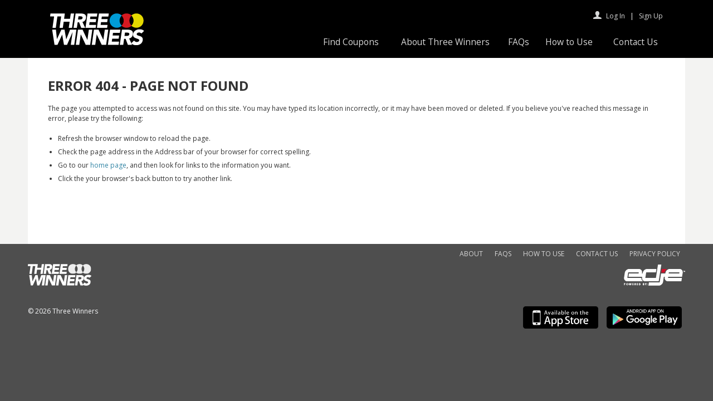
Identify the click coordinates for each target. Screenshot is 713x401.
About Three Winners (445, 42)
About (471, 253)
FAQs (518, 42)
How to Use (569, 42)
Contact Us (635, 42)
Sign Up (651, 16)
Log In (615, 16)
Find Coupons (351, 42)
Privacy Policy (654, 253)
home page (108, 165)
